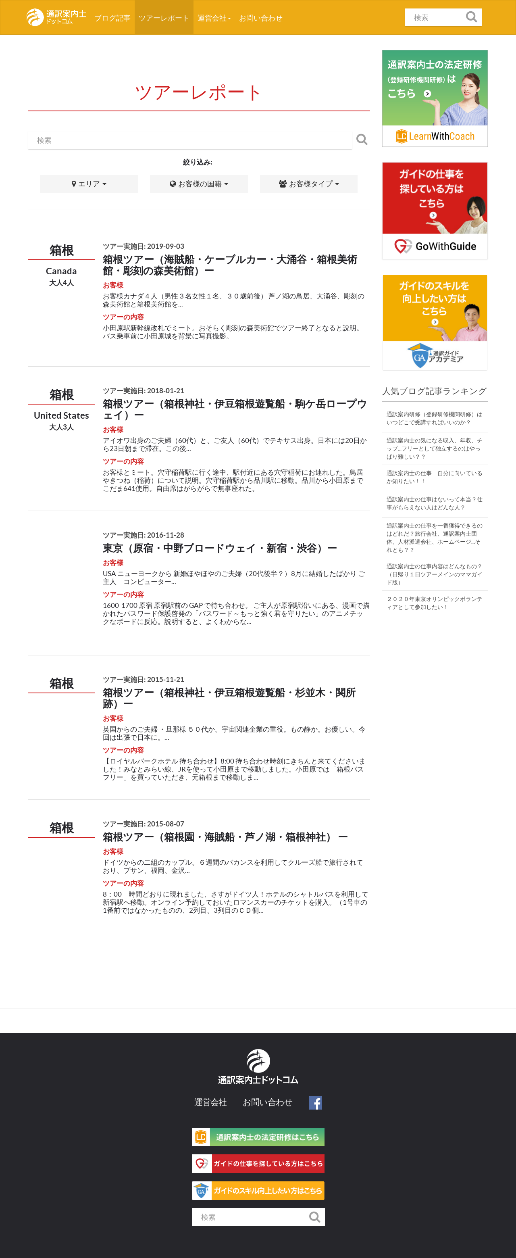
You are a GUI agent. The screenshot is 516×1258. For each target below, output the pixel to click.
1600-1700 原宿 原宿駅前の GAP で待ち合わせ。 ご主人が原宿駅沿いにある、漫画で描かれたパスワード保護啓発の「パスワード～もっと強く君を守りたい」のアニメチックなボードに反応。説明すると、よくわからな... (236, 613)
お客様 (113, 285)
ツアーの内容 (123, 317)
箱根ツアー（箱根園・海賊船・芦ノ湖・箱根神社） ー (225, 837)
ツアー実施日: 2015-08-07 (143, 824)
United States (61, 415)
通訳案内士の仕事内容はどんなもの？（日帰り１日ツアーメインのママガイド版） (435, 574)
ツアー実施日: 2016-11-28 (143, 535)
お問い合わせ (261, 18)
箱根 (62, 250)
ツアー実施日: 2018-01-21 (143, 390)
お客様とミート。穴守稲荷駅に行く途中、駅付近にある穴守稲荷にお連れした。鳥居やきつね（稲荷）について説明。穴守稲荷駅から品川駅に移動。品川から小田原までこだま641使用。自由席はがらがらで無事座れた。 (233, 480)
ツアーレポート (164, 18)
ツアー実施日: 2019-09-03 (143, 246)
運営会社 (214, 18)
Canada (61, 271)
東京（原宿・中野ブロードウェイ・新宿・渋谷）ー (220, 548)
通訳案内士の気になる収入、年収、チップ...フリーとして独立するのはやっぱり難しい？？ (435, 448)
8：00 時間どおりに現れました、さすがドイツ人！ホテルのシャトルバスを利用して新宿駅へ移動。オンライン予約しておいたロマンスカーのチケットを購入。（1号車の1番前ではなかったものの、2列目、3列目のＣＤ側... (235, 902)
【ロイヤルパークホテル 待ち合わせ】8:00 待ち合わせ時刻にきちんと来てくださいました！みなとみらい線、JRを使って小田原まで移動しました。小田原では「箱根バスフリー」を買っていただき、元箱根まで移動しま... (234, 769)
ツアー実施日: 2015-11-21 (143, 679)
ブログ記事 (114, 15)
